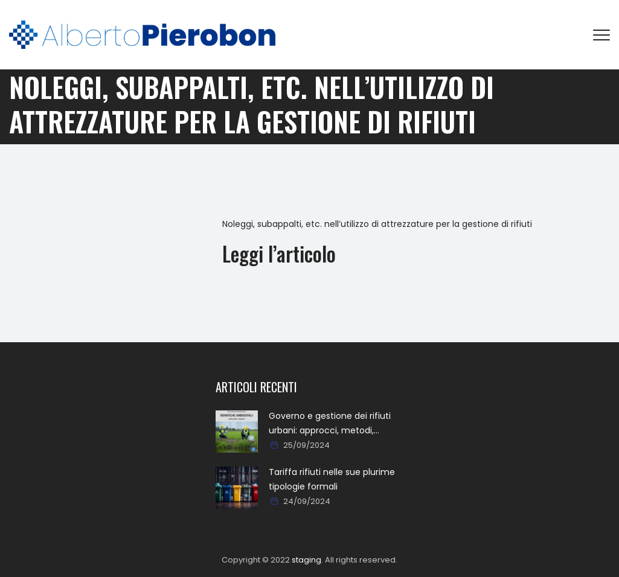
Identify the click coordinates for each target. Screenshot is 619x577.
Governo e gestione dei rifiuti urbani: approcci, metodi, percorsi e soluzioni (330, 424)
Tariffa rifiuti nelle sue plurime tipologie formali (332, 479)
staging (306, 560)
